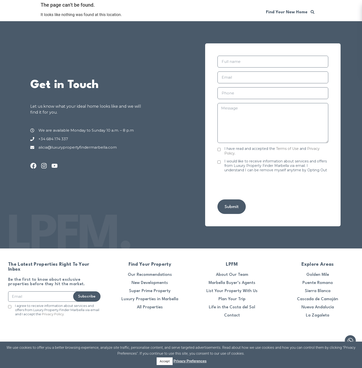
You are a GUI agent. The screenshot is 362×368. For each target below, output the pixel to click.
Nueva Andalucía (317, 307)
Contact (232, 315)
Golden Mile (317, 275)
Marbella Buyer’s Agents (232, 283)
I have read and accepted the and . (272, 150)
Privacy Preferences (190, 361)
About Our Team (232, 275)
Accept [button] (165, 361)
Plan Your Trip (232, 299)
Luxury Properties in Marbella (149, 299)
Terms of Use (287, 148)
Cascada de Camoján (317, 299)
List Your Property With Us (232, 291)
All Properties (150, 307)
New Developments (150, 283)
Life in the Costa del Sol (232, 307)
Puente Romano (317, 283)
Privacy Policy (53, 314)
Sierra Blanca (317, 291)
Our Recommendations (150, 275)
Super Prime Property (150, 291)
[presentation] (254, 185)
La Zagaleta (317, 315)
